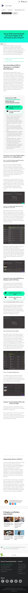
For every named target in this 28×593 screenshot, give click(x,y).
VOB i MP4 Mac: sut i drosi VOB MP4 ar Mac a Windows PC (8, 525)
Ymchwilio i (10, 9)
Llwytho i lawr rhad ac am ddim (14, 107)
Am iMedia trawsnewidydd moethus (9, 589)
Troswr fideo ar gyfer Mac (6, 566)
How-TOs (20, 571)
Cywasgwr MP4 (4, 571)
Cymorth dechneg (21, 564)
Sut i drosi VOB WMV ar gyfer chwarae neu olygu (18, 538)
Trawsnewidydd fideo (12, 99)
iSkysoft (24, 2)
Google (11, 581)
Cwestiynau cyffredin (22, 566)
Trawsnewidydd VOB (5, 567)
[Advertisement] (14, 22)
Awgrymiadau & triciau (19, 9)
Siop (19, 2)
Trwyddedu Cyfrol (21, 573)
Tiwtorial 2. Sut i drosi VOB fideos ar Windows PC (14, 61)
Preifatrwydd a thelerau (21, 589)
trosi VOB (7, 547)
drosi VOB (19, 502)
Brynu (15, 13)
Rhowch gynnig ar (6, 13)
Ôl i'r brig (14, 555)
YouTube (20, 581)
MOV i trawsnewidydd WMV (6, 569)
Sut (3, 547)
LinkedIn (7, 581)
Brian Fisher (13, 502)
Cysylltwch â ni (14, 590)
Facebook (3, 581)
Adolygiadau (20, 569)
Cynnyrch (4, 9)
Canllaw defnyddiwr (22, 567)
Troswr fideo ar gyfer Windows (7, 564)
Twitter (16, 581)
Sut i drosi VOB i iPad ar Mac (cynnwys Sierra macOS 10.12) (8, 538)
